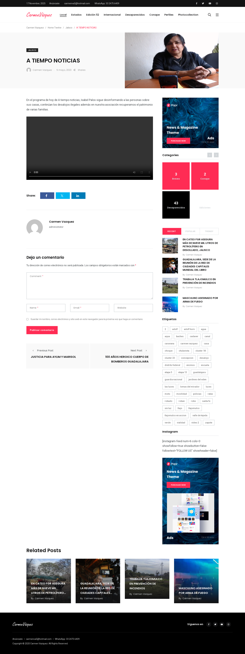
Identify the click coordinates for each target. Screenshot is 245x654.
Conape (154, 15)
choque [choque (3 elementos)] (168, 350)
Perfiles (168, 15)
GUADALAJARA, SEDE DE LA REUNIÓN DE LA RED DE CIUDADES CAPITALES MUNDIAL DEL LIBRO (199, 265)
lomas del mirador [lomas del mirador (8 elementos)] (190, 386)
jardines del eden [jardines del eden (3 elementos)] (197, 379)
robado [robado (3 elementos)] (168, 401)
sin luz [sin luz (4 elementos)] (168, 408)
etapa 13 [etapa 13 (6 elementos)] (182, 372)
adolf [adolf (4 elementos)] (175, 329)
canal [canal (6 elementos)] (207, 336)
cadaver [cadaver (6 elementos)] (194, 336)
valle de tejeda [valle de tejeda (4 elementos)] (199, 415)
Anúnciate (54, 3)
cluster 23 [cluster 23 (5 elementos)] (170, 358)
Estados (76, 15)
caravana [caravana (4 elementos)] (169, 343)
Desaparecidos (135, 15)
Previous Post (42, 350)
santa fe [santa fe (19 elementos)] (206, 401)
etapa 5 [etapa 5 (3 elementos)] (168, 372)
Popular (190, 231)
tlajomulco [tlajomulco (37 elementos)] (194, 408)
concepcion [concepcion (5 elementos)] (187, 358)
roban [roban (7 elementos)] (182, 401)
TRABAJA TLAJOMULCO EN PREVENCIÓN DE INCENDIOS (199, 281)
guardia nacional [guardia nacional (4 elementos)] (173, 379)
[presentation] (209, 155)
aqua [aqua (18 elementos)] (167, 336)
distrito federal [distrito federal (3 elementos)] (172, 365)
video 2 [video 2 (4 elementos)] (195, 422)
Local (63, 15)
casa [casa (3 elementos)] (206, 343)
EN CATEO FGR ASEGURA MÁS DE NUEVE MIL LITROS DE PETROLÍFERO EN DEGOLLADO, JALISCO (200, 245)
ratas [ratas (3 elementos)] (210, 394)
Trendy (209, 231)
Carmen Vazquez (61, 222)
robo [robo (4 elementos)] (193, 401)
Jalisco (32, 50)
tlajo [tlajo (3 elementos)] (180, 408)
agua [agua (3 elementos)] (203, 329)
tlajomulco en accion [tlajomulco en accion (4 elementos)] (175, 415)
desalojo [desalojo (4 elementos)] (204, 358)
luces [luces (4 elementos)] (208, 386)
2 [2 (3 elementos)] (165, 329)
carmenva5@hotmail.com (77, 3)
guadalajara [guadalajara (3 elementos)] (199, 372)
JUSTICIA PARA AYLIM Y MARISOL (53, 357)
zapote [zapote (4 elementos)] (208, 422)
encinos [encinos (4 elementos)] (190, 365)
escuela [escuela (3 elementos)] (205, 365)
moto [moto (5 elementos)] (167, 394)
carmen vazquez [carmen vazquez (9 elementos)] (189, 343)
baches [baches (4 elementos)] (180, 336)
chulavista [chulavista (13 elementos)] (184, 350)
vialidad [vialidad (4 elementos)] (181, 422)
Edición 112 (92, 15)
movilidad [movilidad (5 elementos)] (181, 394)
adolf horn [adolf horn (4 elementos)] (189, 329)
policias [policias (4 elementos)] (197, 394)
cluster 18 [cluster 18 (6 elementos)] (200, 350)
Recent (172, 231)
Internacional (112, 15)
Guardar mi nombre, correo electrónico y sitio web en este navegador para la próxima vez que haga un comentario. (87, 319)
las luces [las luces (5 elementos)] (169, 386)
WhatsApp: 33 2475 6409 (107, 3)
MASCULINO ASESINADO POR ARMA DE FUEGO (200, 299)
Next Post (140, 350)
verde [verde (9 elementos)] (168, 422)
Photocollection (188, 15)
